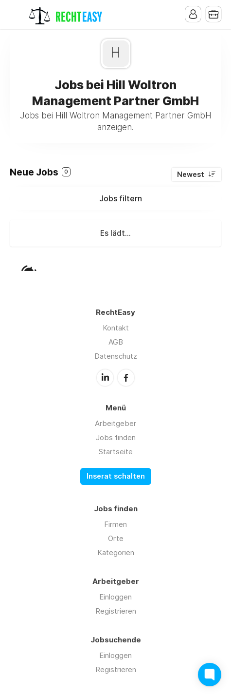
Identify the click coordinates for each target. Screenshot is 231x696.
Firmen (115, 524)
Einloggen (115, 596)
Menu (17, 14)
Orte (116, 538)
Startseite (116, 451)
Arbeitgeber (115, 423)
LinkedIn (105, 377)
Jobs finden (116, 437)
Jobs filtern (120, 198)
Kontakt (116, 327)
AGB (115, 342)
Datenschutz (115, 356)
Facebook (126, 377)
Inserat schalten (116, 476)
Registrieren (115, 611)
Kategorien (115, 552)
